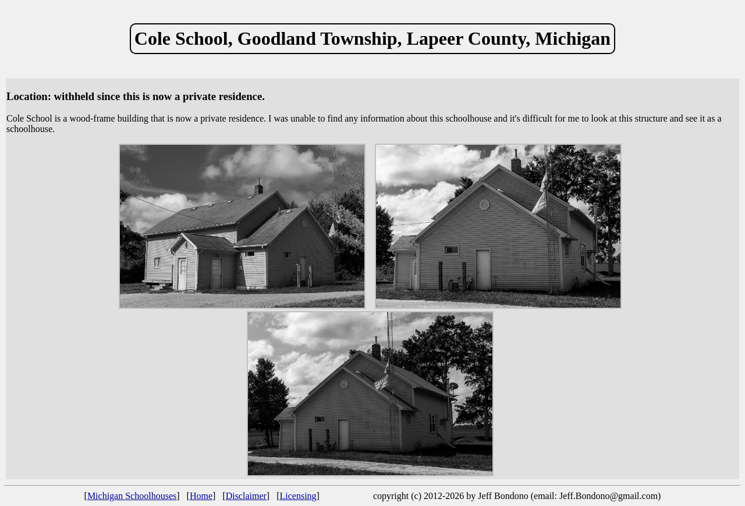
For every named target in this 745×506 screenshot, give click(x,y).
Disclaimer (246, 496)
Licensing (298, 496)
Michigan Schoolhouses (131, 496)
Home (201, 496)
